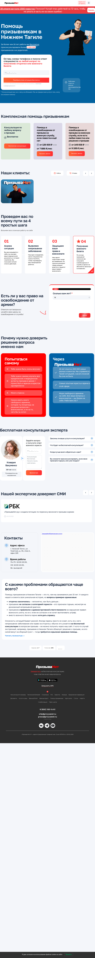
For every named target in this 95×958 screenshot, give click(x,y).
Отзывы (74, 173)
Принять (69, 954)
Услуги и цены (23, 699)
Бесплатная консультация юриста (33, 473)
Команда (64, 696)
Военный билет (33, 699)
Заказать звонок (44, 153)
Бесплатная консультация (17, 146)
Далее (84, 315)
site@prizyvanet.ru (47, 715)
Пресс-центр (53, 703)
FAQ (51, 696)
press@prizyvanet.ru (47, 718)
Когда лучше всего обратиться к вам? (65, 452)
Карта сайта (68, 699)
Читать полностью (14, 637)
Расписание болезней (33, 696)
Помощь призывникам (56, 699)
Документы (13, 699)
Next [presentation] (91, 173)
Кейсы (59, 173)
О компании (45, 696)
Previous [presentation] (85, 173)
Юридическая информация (76, 696)
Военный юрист (44, 699)
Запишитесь (36, 672)
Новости (82, 699)
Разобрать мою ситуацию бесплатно (26, 80)
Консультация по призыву (18, 696)
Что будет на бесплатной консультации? (66, 445)
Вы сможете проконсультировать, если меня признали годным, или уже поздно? (68, 460)
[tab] (72, 438)
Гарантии (57, 696)
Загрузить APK (47, 687)
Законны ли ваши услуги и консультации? (67, 438)
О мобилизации (42, 703)
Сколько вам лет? (62, 293)
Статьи (76, 699)
